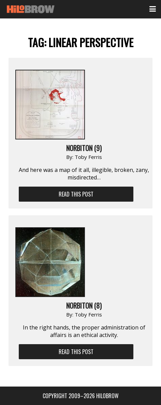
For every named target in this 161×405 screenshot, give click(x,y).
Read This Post (76, 194)
